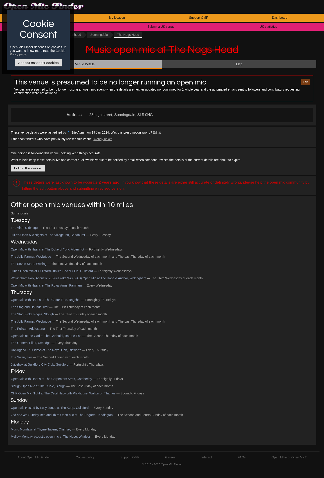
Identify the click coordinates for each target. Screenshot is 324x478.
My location (117, 17)
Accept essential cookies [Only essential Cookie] (38, 63)
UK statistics (268, 26)
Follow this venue (27, 168)
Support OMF (198, 17)
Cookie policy (85, 457)
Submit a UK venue (161, 26)
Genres (170, 457)
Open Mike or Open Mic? (289, 457)
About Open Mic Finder (34, 457)
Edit (305, 82)
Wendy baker (102, 139)
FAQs (242, 457)
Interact (206, 457)
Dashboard (280, 17)
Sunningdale (99, 34)
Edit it (157, 132)
